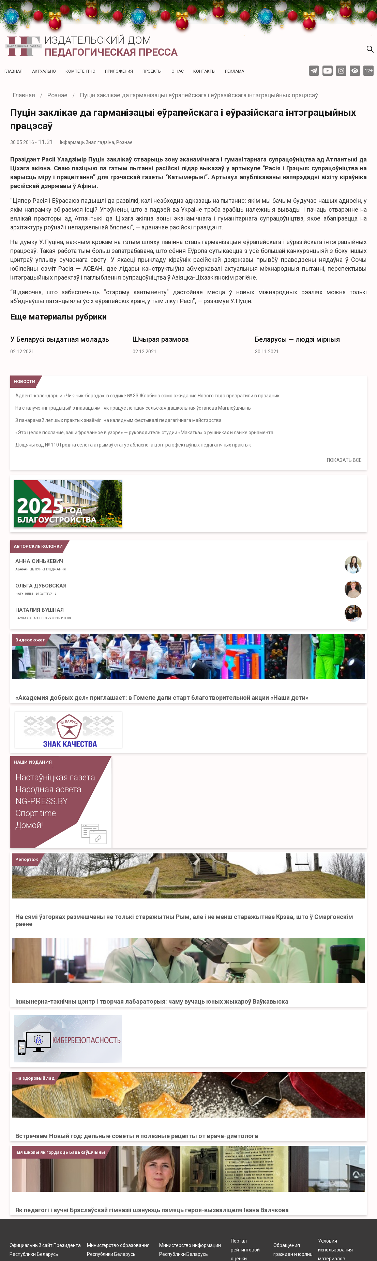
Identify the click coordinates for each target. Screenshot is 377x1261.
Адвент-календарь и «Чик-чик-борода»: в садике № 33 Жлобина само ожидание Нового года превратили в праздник (147, 395)
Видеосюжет (30, 639)
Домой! (29, 825)
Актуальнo (44, 71)
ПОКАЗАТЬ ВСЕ (344, 460)
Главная (13, 71)
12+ (368, 70)
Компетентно (80, 71)
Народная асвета (48, 789)
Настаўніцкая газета (55, 777)
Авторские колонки (38, 546)
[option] (66, 343)
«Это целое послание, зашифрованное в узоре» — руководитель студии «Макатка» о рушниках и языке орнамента (144, 432)
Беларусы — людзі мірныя (297, 339)
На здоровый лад (35, 1078)
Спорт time (35, 813)
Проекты (152, 71)
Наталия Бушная (43, 613)
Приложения (119, 71)
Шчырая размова (161, 339)
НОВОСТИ (24, 381)
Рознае (124, 142)
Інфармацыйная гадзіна (87, 142)
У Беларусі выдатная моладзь (59, 339)
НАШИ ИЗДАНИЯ (33, 762)
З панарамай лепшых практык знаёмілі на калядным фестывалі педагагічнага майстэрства (118, 420)
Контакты (204, 71)
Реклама (234, 71)
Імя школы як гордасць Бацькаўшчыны (60, 1152)
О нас (177, 71)
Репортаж (26, 859)
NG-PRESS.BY (41, 801)
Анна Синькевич (40, 564)
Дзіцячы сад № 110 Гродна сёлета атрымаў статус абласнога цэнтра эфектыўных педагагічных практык (133, 445)
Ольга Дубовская (40, 589)
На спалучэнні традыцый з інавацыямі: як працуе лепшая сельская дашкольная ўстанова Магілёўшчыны (133, 408)
